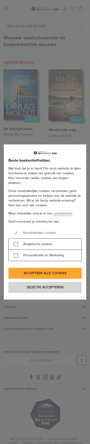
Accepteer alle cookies (45, 273)
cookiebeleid (62, 213)
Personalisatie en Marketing (43, 255)
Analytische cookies (38, 244)
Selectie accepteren (45, 287)
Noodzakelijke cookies (39, 232)
